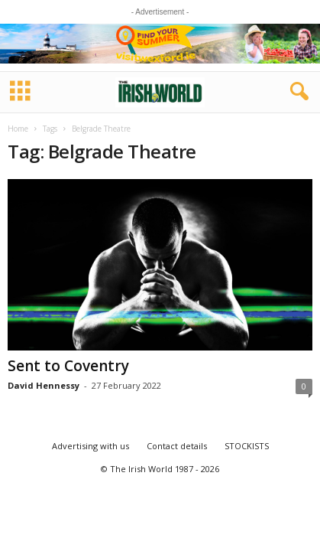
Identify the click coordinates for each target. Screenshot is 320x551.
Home (18, 128)
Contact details (177, 446)
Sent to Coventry (68, 366)
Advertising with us (90, 446)
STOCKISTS (247, 446)
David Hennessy (43, 385)
